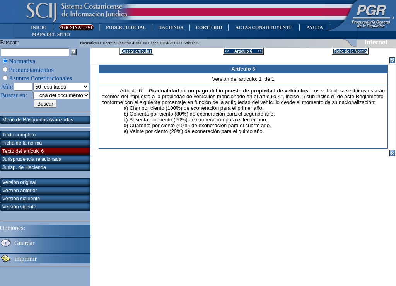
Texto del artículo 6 (23, 151)
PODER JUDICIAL (126, 27)
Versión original (19, 182)
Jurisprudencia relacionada (31, 159)
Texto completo (19, 135)
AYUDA (315, 27)
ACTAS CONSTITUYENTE (263, 27)
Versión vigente (19, 206)
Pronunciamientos (31, 69)
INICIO (39, 27)
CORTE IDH (209, 27)
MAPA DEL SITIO (51, 34)
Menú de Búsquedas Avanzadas (37, 120)
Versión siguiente (21, 198)
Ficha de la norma (22, 143)
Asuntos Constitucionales (40, 78)
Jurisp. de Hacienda (24, 167)
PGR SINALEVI (76, 27)
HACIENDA (170, 27)
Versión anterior (19, 190)
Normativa (22, 61)
